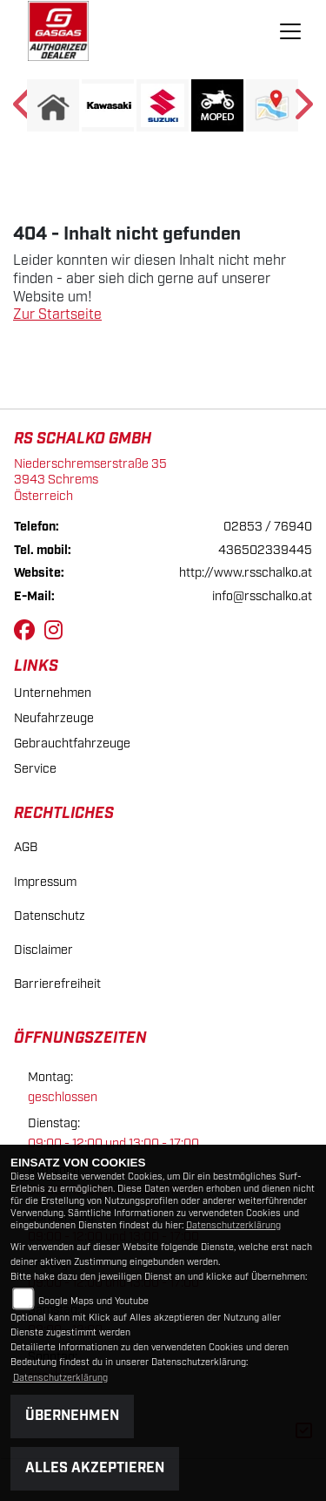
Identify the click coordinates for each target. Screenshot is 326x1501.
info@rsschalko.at (262, 596)
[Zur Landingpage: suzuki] (162, 105)
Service (35, 769)
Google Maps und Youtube (93, 1301)
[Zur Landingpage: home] (53, 105)
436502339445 (265, 550)
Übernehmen (72, 1416)
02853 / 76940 (267, 526)
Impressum (45, 882)
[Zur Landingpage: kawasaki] (108, 105)
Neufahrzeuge (54, 718)
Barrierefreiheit (57, 984)
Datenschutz (49, 916)
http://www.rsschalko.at (245, 573)
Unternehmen (52, 693)
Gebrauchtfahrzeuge (72, 743)
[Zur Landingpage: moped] (217, 105)
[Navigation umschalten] (290, 31)
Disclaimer (43, 950)
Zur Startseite (57, 315)
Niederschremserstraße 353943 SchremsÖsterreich (90, 480)
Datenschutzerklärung (233, 1226)
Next (302, 110)
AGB (25, 847)
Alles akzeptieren (94, 1468)
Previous (24, 110)
